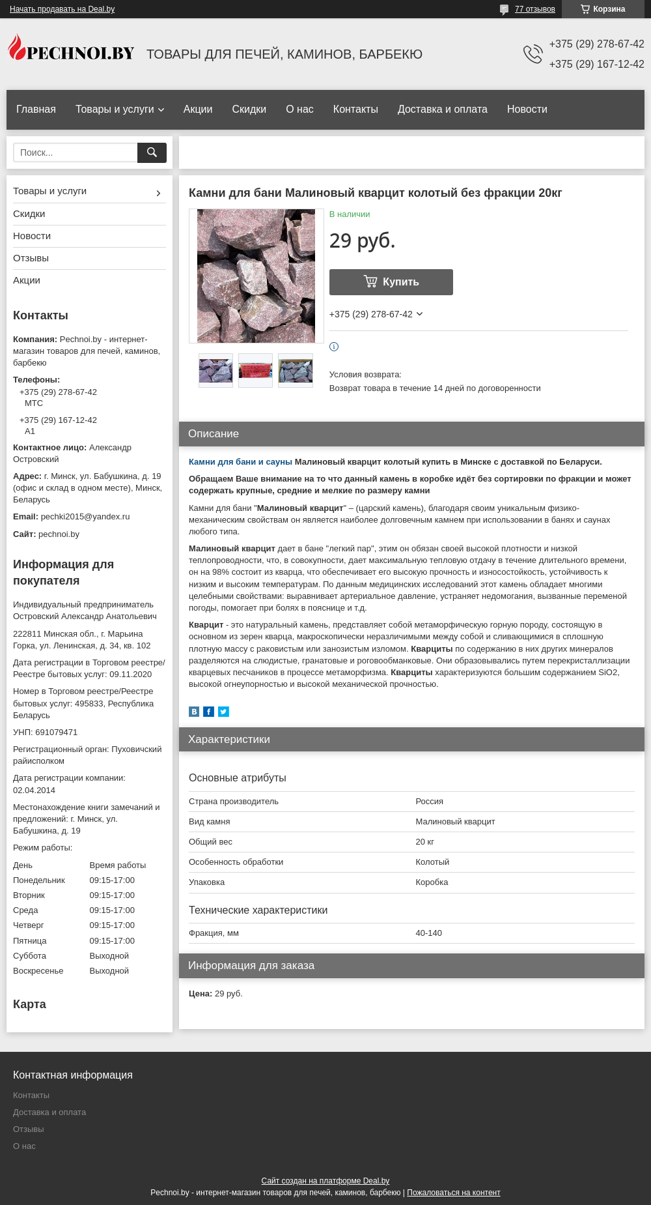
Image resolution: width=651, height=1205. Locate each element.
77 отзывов (535, 9)
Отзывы (31, 257)
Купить (401, 281)
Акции (198, 109)
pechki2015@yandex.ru (85, 516)
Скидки (249, 109)
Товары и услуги (115, 109)
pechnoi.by (58, 534)
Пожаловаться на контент (453, 1192)
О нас (300, 109)
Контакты (355, 109)
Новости (527, 109)
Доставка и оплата (443, 109)
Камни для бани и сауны (240, 462)
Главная (36, 109)
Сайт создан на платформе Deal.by (326, 1180)
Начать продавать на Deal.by (62, 9)
